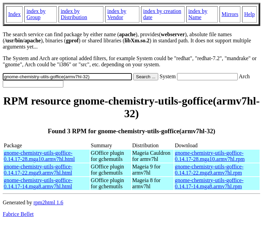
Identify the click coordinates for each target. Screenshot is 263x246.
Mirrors (230, 14)
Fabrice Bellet (18, 214)
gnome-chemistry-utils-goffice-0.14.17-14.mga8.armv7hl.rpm (209, 183)
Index (14, 14)
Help (249, 14)
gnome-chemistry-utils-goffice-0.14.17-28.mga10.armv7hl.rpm (210, 156)
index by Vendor (116, 14)
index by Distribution (74, 14)
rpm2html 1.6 (48, 202)
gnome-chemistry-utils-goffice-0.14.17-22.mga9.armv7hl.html (38, 170)
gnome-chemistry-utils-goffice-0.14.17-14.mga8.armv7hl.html (38, 183)
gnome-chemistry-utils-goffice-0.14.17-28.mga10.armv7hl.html (39, 156)
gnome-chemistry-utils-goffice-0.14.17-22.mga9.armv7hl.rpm (209, 170)
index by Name (198, 14)
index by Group (36, 14)
